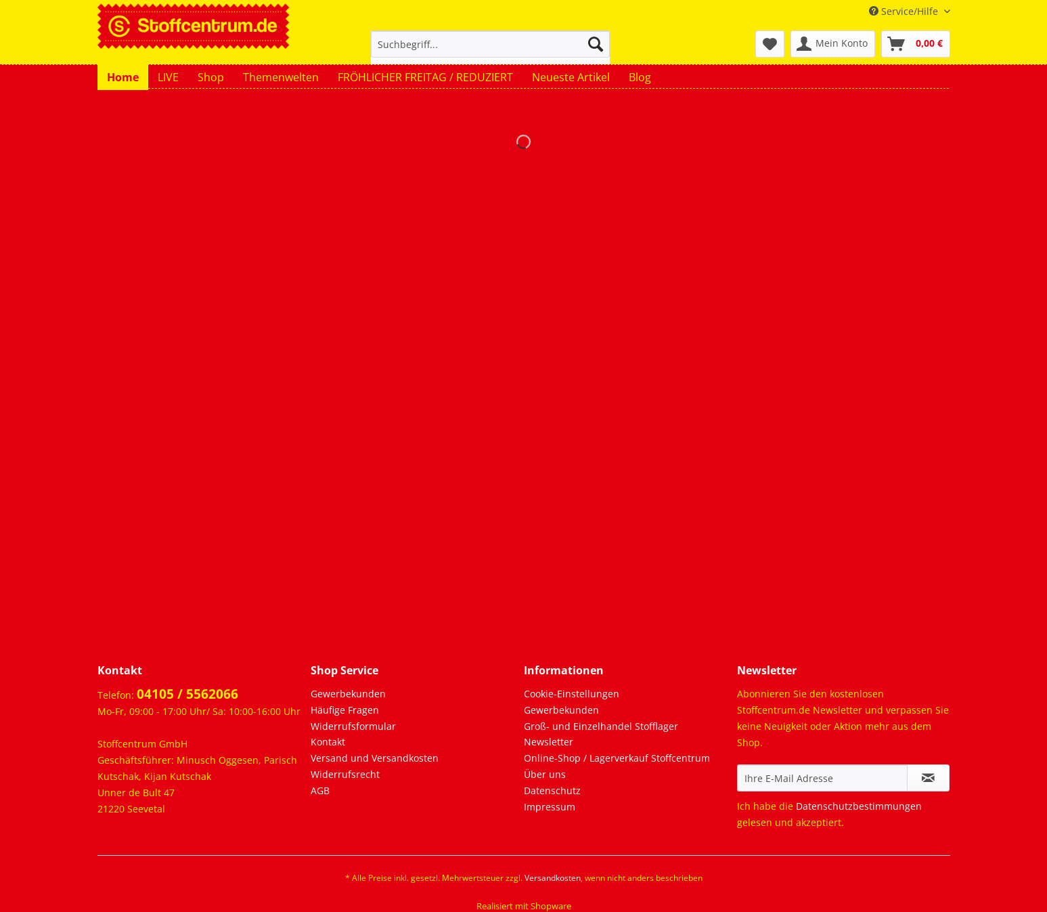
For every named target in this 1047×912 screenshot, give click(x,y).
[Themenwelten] (280, 77)
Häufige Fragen (345, 709)
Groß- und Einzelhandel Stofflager (601, 726)
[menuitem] (490, 50)
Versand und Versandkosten (375, 758)
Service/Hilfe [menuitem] (905, 11)
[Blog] (640, 77)
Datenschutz (552, 790)
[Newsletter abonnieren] (928, 777)
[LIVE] (168, 77)
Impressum (549, 806)
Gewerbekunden (348, 693)
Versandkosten (553, 878)
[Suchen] (595, 44)
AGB (320, 790)
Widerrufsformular (353, 726)
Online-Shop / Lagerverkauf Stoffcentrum (617, 758)
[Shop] (210, 77)
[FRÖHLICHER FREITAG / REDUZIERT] (425, 77)
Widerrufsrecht (345, 774)
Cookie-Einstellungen (571, 693)
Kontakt (328, 741)
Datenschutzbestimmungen (859, 806)
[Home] (122, 77)
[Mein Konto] (832, 44)
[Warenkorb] (915, 44)
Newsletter (548, 741)
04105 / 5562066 (187, 694)
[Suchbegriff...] (490, 44)
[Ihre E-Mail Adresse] (822, 777)
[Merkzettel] (769, 44)
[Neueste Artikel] (570, 77)
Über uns (545, 774)
